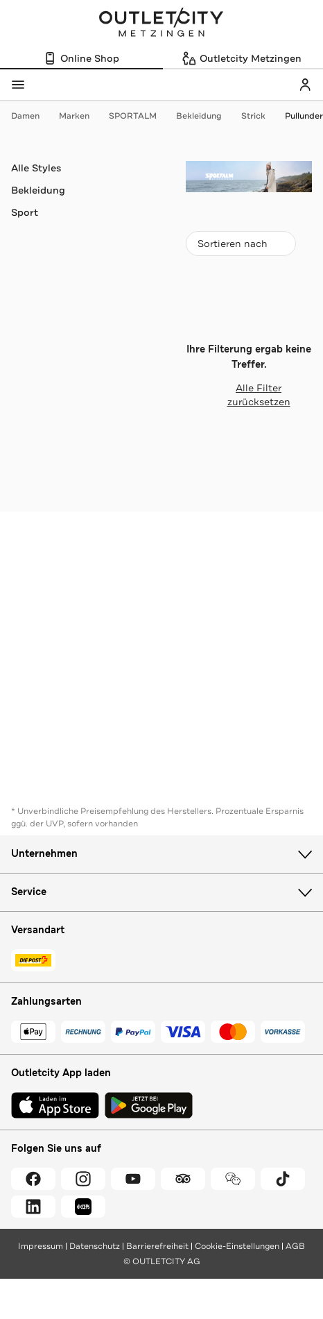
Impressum (40, 1246)
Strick (260, 115)
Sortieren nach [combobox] (240, 246)
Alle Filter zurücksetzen (238, 395)
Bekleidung (206, 115)
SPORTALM (140, 115)
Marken (81, 115)
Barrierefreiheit (157, 1246)
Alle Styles (36, 168)
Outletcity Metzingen (161, 24)
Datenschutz (94, 1246)
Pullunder (304, 115)
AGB (295, 1246)
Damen (32, 115)
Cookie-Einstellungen (237, 1246)
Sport (24, 212)
